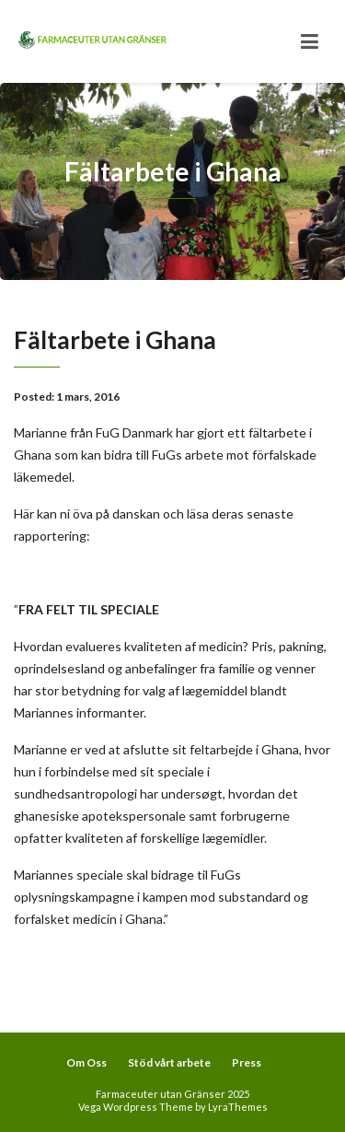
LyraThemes (238, 1107)
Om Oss (86, 1062)
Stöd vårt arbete (169, 1062)
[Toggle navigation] (309, 41)
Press (246, 1062)
